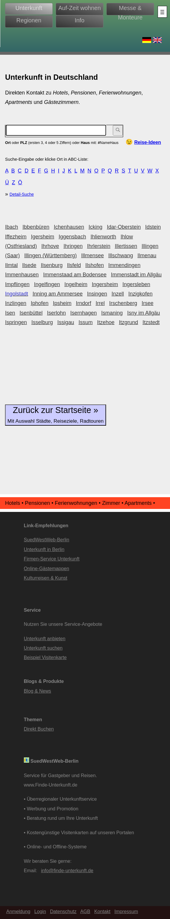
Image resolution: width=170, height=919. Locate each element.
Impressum (126, 911)
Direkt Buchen (39, 728)
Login (40, 911)
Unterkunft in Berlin (44, 549)
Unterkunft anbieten (44, 638)
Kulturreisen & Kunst (45, 577)
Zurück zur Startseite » (55, 414)
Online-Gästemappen (46, 568)
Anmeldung (18, 911)
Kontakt (102, 911)
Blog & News (37, 691)
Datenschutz (63, 911)
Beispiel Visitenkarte (45, 657)
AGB (85, 911)
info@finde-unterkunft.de (67, 870)
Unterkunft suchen (43, 648)
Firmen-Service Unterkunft (52, 558)
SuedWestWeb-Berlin (46, 539)
